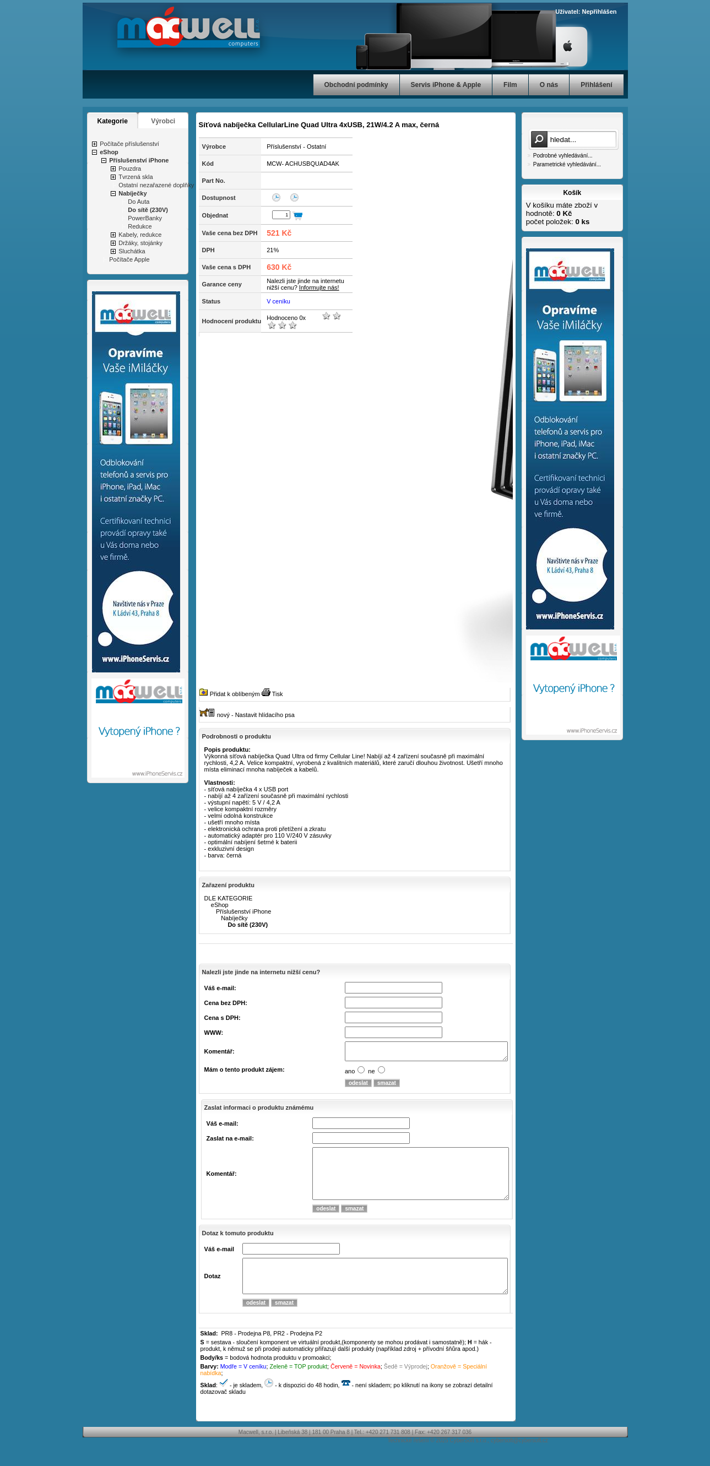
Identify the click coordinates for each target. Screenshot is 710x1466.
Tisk (277, 694)
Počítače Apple (129, 259)
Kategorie (112, 121)
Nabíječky (132, 193)
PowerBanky (145, 218)
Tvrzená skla (135, 176)
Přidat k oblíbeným (235, 694)
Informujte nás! (319, 287)
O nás (549, 85)
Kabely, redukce (139, 234)
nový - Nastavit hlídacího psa (256, 715)
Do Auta (138, 201)
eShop (109, 152)
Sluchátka (131, 251)
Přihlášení (596, 85)
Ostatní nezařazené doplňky (156, 185)
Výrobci (163, 121)
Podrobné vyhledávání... (563, 156)
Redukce (139, 226)
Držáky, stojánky (140, 243)
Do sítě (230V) (148, 210)
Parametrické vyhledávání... (567, 164)
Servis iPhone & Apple (446, 85)
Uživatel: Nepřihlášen (585, 11)
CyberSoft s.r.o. (468, 1460)
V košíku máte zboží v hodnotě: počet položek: (562, 213)
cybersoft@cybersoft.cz (519, 1460)
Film (510, 85)
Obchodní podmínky (356, 85)
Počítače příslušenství (129, 143)
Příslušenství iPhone (139, 160)
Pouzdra (129, 168)
